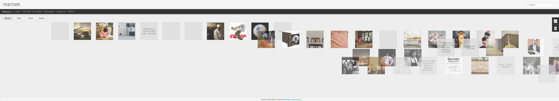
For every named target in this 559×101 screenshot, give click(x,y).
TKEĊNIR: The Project (32, 11)
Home (17, 11)
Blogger (288, 99)
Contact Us (61, 11)
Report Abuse (296, 99)
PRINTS (71, 11)
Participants (49, 11)
